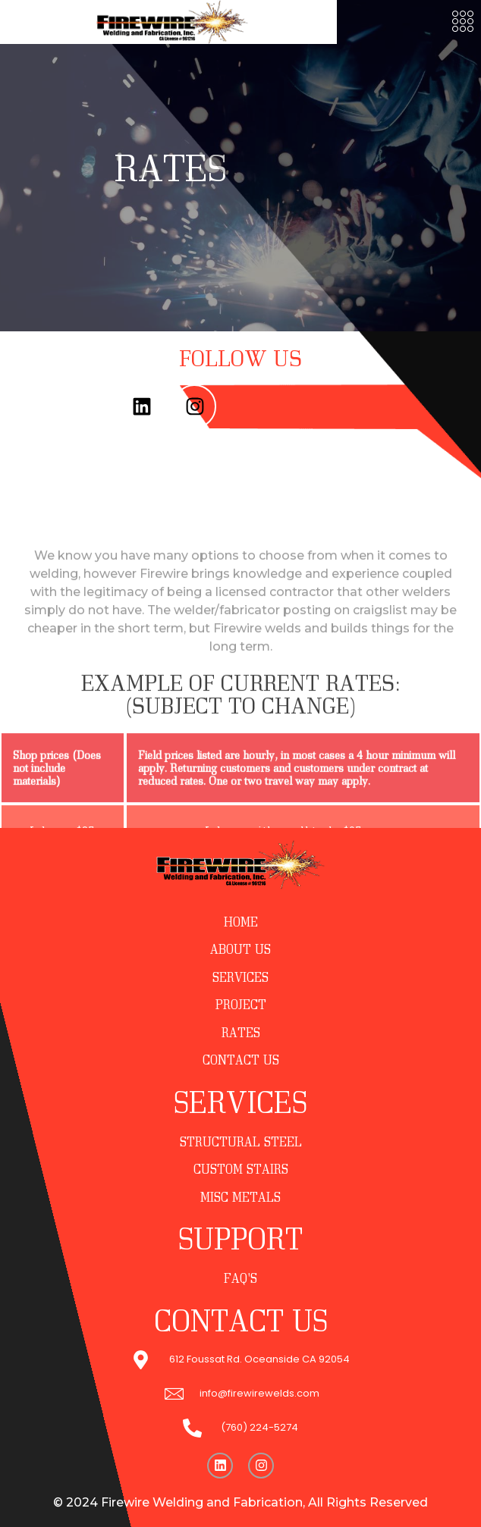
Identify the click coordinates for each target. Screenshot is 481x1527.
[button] (463, 22)
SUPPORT (240, 1238)
